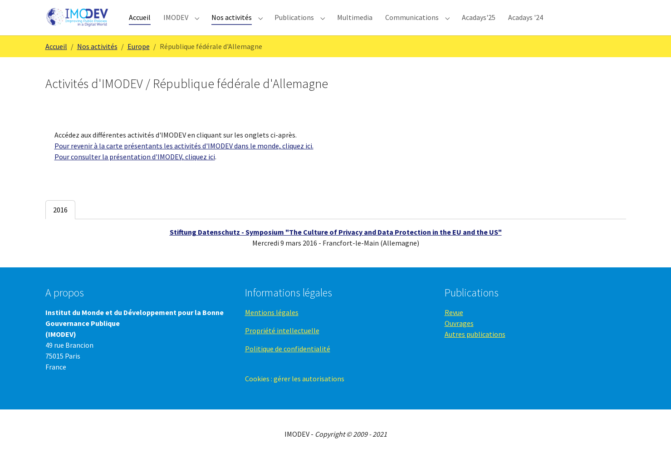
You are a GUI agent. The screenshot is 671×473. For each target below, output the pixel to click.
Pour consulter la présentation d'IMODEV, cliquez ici (134, 171)
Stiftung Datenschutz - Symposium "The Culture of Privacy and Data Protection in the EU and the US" (336, 246)
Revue (454, 326)
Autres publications (475, 348)
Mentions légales (272, 326)
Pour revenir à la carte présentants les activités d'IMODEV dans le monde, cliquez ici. (183, 160)
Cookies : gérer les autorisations (294, 393)
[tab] (60, 224)
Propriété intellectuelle (282, 345)
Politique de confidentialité (287, 363)
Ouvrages (459, 337)
